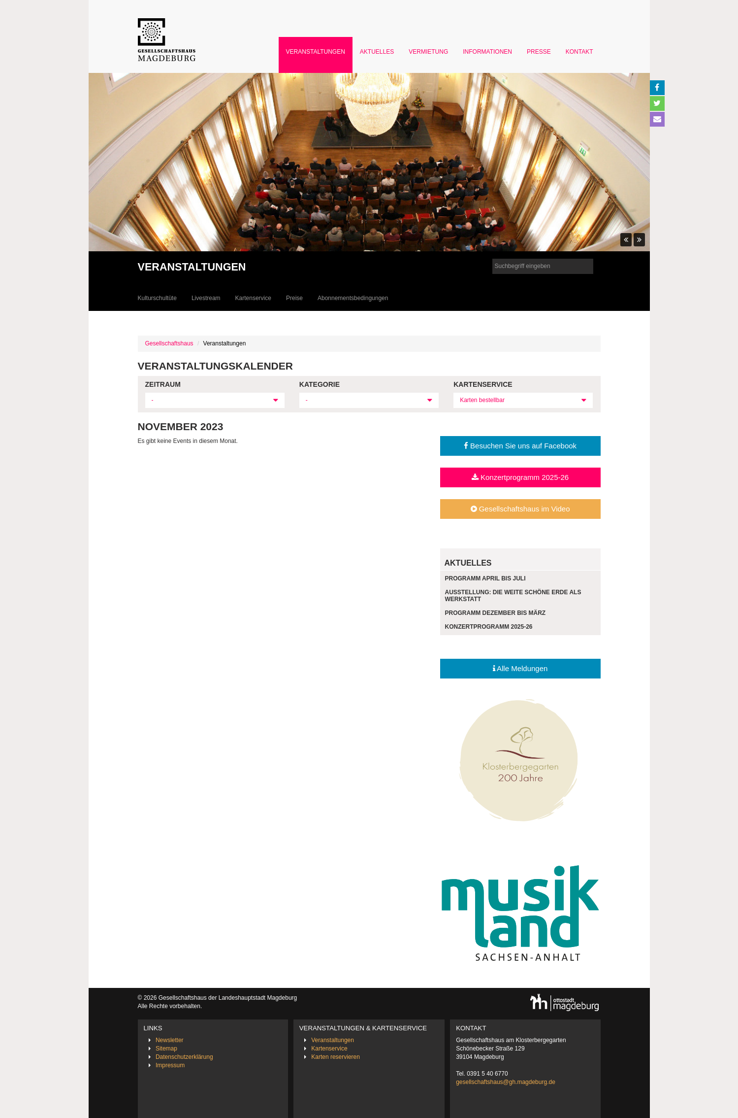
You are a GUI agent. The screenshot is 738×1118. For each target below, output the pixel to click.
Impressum (170, 1065)
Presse (539, 51)
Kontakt (579, 51)
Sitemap (166, 1048)
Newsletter (170, 1040)
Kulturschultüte (157, 298)
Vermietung (428, 51)
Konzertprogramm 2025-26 (520, 477)
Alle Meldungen (520, 668)
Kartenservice (253, 298)
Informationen (487, 51)
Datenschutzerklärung (184, 1056)
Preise (294, 298)
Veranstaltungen (315, 51)
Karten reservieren (335, 1056)
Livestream (206, 298)
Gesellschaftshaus (169, 343)
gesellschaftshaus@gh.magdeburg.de (505, 1082)
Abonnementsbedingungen (353, 298)
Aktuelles (377, 51)
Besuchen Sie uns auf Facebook (520, 445)
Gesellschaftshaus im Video (520, 509)
